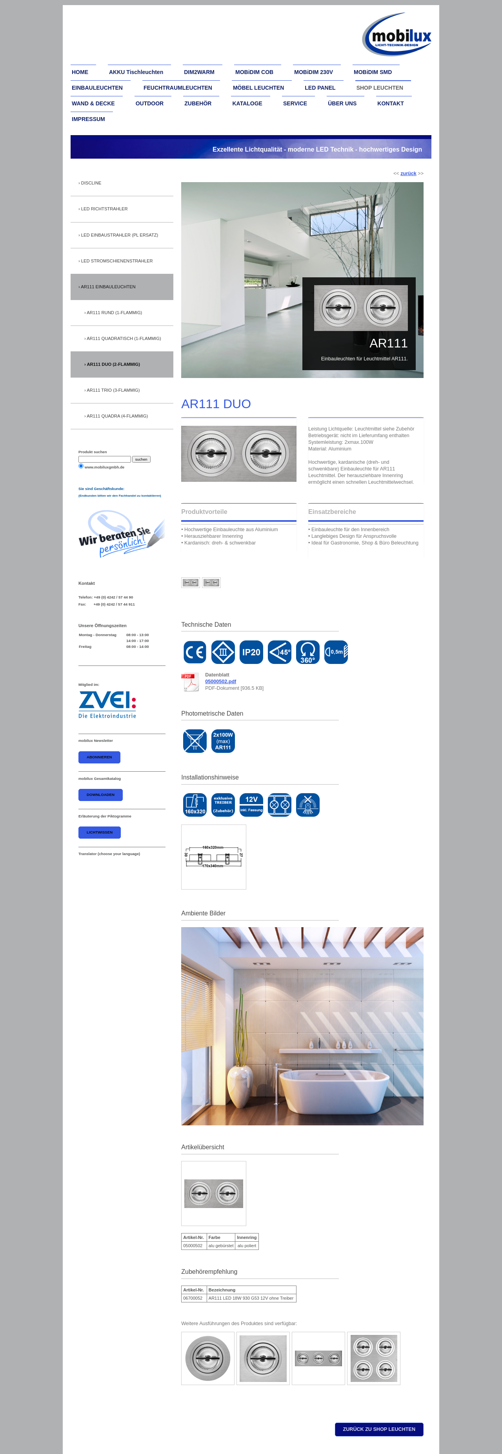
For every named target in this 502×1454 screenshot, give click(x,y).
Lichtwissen (100, 832)
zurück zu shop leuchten (379, 1429)
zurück (408, 173)
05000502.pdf (220, 681)
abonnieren (99, 757)
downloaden (101, 794)
